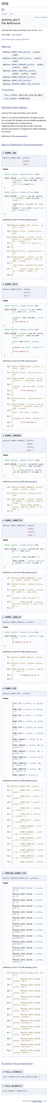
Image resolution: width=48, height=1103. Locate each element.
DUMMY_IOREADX (19, 64)
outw (14, 914)
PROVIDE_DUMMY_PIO (21, 84)
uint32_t (16, 753)
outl (14, 920)
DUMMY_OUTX (17, 58)
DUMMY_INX (17, 52)
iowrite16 (16, 950)
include (4, 14)
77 (18, 967)
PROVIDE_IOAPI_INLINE (22, 888)
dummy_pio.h (21, 136)
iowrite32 (16, 956)
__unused (31, 312)
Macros (37, 17)
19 (18, 219)
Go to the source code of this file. (15, 39)
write (38, 561)
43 (18, 481)
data (21, 204)
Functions (44, 17)
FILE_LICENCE (10, 95)
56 (18, 651)
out (29, 310)
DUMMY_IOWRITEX (19, 71)
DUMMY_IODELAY (19, 77)
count (40, 204)
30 (18, 361)
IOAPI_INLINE (25, 470)
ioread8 (15, 926)
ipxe (11, 14)
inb (13, 890)
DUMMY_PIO (17, 80)
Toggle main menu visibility (3, 8)
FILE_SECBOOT (10, 98)
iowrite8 (16, 944)
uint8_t (39, 703)
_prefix (26, 52)
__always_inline (25, 174)
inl (13, 902)
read (14, 472)
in (29, 178)
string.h (16, 35)
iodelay (31, 636)
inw (13, 896)
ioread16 (16, 932)
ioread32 (16, 938)
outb (14, 908)
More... (41, 30)
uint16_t (16, 747)
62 (18, 780)
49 (18, 572)
